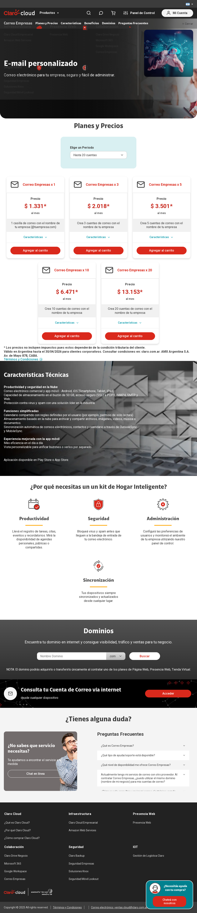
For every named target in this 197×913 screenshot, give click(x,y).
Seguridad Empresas (81, 863)
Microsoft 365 (12, 863)
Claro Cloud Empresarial (83, 822)
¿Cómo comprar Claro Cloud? (22, 838)
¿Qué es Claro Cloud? (17, 822)
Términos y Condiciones (23, 359)
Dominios (108, 23)
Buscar (145, 656)
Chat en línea (35, 774)
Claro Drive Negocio (16, 855)
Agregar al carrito (35, 250)
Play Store (45, 460)
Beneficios (91, 23)
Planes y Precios (46, 23)
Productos (47, 13)
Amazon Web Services (82, 830)
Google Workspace (15, 871)
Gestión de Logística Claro (148, 855)
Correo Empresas (14, 879)
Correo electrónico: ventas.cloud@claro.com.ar (119, 907)
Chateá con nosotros (170, 901)
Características (71, 23)
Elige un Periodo (82, 147)
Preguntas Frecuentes (133, 23)
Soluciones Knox (78, 871)
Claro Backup (77, 855)
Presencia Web (142, 822)
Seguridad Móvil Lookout (83, 879)
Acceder (168, 693)
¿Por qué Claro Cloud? (17, 830)
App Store (61, 460)
